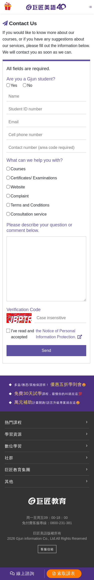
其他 (9, 481)
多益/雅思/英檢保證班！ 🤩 (45, 385)
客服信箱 (47, 550)
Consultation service (29, 214)
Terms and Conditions (30, 205)
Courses (18, 169)
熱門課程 (13, 422)
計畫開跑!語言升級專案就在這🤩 (46, 402)
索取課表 (66, 573)
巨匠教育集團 (17, 470)
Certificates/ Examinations (34, 178)
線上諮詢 (25, 573)
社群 (9, 458)
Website (18, 187)
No (29, 85)
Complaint (20, 196)
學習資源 (13, 434)
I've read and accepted (22, 334)
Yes (14, 85)
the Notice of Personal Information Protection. (59, 334)
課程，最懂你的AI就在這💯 (46, 394)
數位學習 (13, 446)
